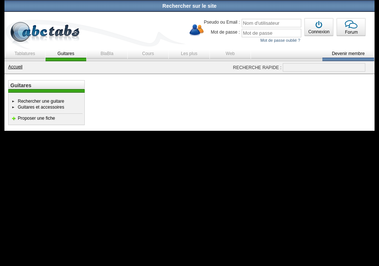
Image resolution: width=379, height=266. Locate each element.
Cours (148, 53)
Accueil (15, 66)
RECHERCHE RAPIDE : (257, 67)
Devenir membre (348, 53)
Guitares (65, 53)
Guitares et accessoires (41, 107)
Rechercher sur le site (189, 6)
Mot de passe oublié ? (280, 40)
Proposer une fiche (36, 118)
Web (230, 53)
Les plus (189, 53)
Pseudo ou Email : (222, 22)
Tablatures (24, 53)
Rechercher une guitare (41, 101)
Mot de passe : (225, 32)
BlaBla (107, 53)
